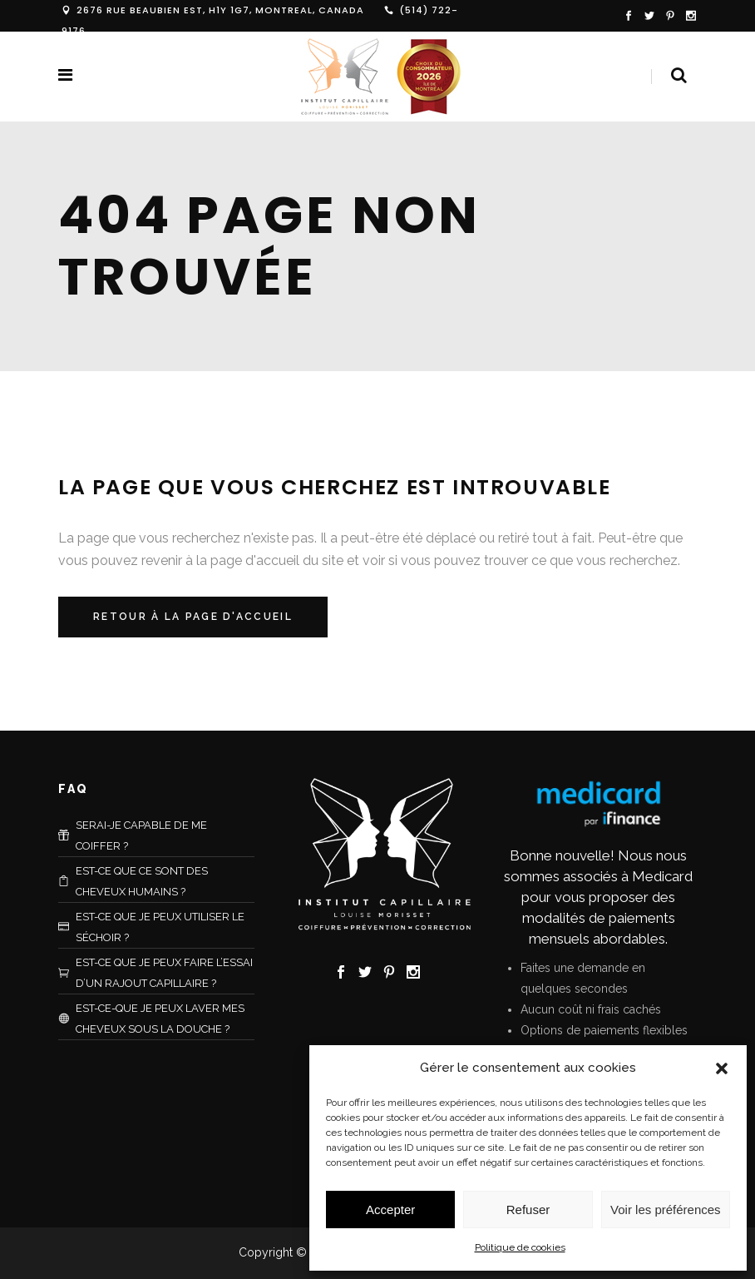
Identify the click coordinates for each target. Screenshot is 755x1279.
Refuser (528, 1209)
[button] (721, 1068)
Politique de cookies (520, 1247)
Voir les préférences (665, 1209)
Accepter (390, 1209)
